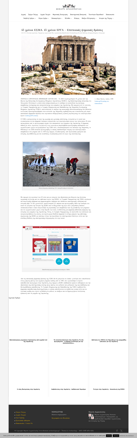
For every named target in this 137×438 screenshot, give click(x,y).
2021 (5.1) (23, 33)
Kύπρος (76, 18)
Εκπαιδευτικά (65, 33)
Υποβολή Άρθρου (28, 18)
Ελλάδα (67, 18)
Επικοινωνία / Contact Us (24, 423)
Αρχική (23, 14)
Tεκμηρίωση (41, 33)
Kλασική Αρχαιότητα (32, 33)
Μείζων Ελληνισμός (88, 18)
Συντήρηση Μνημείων (93, 33)
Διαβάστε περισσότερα (127, 435)
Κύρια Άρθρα (43, 18)
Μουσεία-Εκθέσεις (82, 33)
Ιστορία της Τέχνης (105, 18)
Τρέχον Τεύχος (33, 14)
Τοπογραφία (102, 33)
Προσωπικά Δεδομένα (23, 420)
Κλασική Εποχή (73, 33)
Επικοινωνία (110, 14)
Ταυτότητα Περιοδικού (96, 14)
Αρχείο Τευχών (45, 14)
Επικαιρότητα (56, 18)
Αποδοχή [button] (109, 435)
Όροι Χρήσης (20, 418)
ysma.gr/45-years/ (31, 115)
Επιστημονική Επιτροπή (78, 14)
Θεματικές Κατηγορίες (60, 14)
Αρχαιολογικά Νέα (49, 33)
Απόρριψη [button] (116, 435)
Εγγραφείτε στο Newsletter (61, 418)
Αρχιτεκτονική (57, 33)
